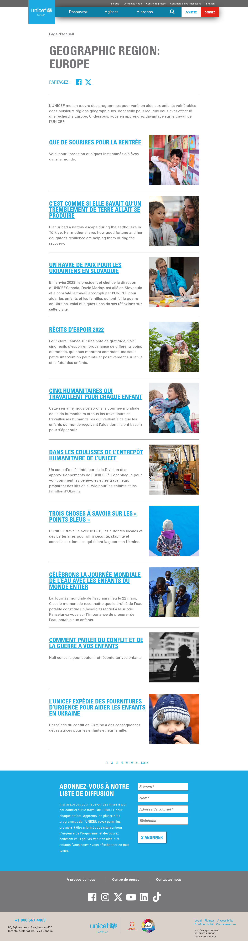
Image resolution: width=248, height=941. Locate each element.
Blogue (115, 3)
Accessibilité (225, 920)
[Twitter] (88, 82)
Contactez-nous (133, 3)
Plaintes (209, 920)
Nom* (144, 798)
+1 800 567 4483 (30, 920)
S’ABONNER (152, 837)
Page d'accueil (61, 34)
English (210, 3)
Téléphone (147, 821)
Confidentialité (204, 924)
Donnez (210, 12)
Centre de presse (156, 3)
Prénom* (146, 786)
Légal (198, 920)
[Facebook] (78, 82)
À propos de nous (81, 879)
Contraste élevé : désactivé (185, 3)
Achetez (191, 12)
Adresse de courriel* (156, 809)
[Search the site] (172, 12)
